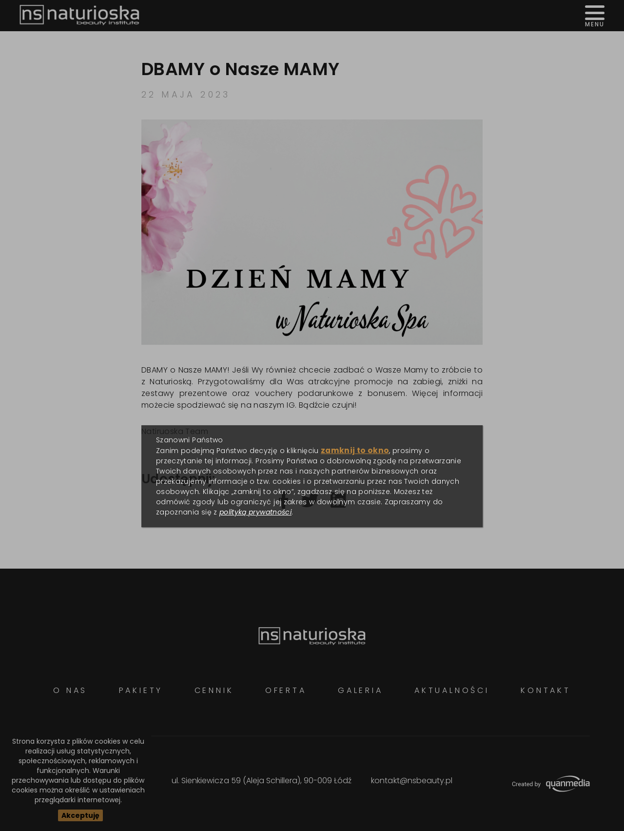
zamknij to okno (355, 450)
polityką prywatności (255, 512)
